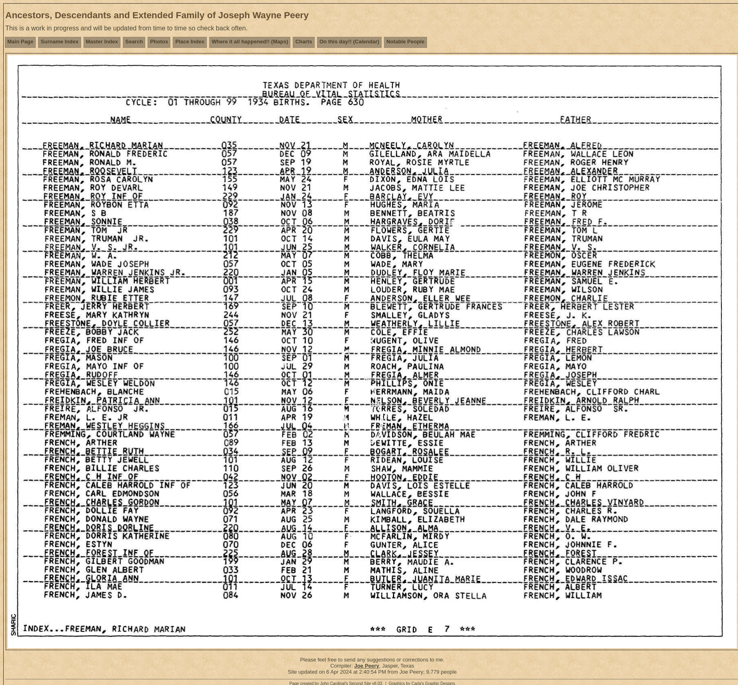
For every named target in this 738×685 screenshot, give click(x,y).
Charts (303, 42)
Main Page (20, 42)
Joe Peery (366, 666)
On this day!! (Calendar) (349, 42)
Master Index (102, 42)
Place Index (189, 42)
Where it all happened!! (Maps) (250, 42)
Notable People (405, 42)
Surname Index (59, 42)
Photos (159, 42)
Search (134, 42)
